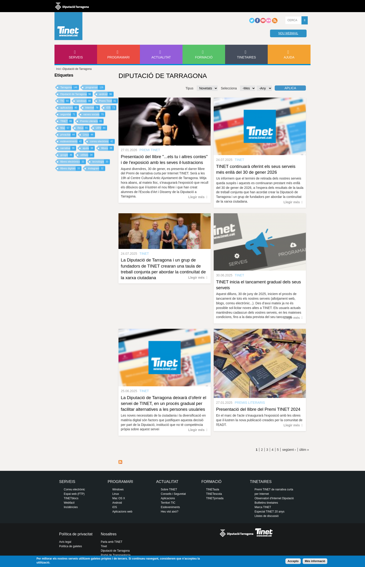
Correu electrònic (74, 489)
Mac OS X (118, 498)
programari (95, 87)
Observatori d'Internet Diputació (274, 498)
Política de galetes (70, 546)
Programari (118, 57)
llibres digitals (70, 168)
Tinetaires (246, 57)
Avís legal (65, 541)
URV (101, 128)
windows (84, 101)
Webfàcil (69, 502)
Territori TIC (168, 502)
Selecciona (229, 88)
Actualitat (161, 57)
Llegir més (196, 197)
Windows (118, 489)
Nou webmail (288, 33)
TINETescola (214, 494)
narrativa (68, 148)
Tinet (104, 546)
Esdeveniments (170, 507)
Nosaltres (109, 534)
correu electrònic (102, 141)
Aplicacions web (122, 511)
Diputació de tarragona (71, 6)
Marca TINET (263, 507)
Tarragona (69, 87)
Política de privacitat (75, 534)
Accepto (292, 561)
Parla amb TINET (111, 541)
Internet (92, 107)
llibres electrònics (73, 162)
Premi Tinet (108, 101)
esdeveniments (71, 141)
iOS (111, 107)
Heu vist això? (169, 511)
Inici (58, 69)
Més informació (315, 561)
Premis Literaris (92, 121)
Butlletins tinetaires (266, 502)
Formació (204, 57)
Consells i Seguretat (173, 494)
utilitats (87, 155)
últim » (304, 450)
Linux (89, 134)
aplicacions (69, 107)
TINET (67, 121)
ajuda (89, 148)
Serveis (76, 57)
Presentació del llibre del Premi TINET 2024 (258, 409)
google (67, 155)
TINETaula (212, 489)
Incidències (71, 507)
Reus (83, 128)
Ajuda (289, 57)
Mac (65, 128)
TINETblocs (71, 498)
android (106, 94)
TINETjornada (214, 498)
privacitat (68, 134)
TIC (65, 101)
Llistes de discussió (267, 516)
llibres (107, 148)
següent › (289, 450)
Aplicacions (168, 498)
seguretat (68, 114)
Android (117, 502)
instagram (96, 168)
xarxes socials (94, 114)
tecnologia (101, 162)
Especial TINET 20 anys (269, 511)
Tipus (189, 88)
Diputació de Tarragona (76, 94)
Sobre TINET (169, 489)
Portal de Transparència (115, 555)
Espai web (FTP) (74, 494)
